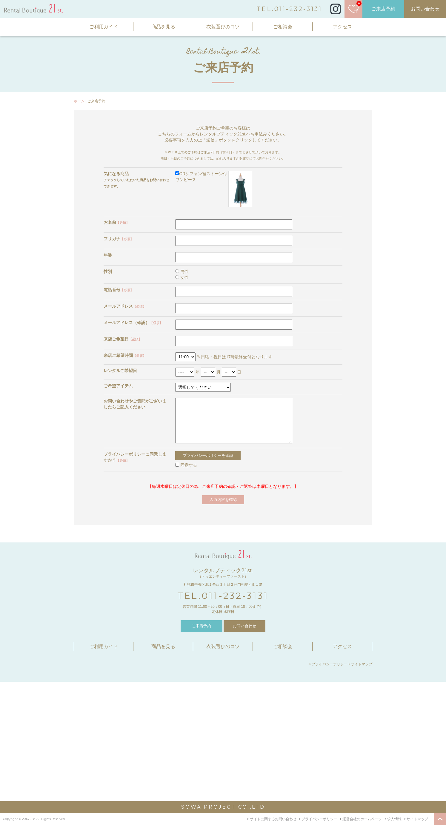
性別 (108, 271)
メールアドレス (125, 306)
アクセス (342, 26)
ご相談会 (282, 26)
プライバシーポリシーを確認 (208, 455)
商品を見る (163, 26)
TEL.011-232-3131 (289, 9)
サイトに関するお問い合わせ (271, 819)
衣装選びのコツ (223, 26)
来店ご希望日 (123, 339)
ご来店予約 (383, 8)
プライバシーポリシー (328, 664)
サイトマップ (360, 664)
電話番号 (118, 289)
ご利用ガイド (103, 26)
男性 (182, 271)
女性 (182, 277)
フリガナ (118, 238)
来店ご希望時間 (125, 355)
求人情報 (393, 819)
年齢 (108, 255)
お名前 (116, 222)
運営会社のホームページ (361, 819)
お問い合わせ (425, 8)
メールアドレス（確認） (133, 322)
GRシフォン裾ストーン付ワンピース (214, 189)
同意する (186, 465)
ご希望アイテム (118, 385)
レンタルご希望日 (120, 370)
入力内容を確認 (223, 499)
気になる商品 (116, 173)
